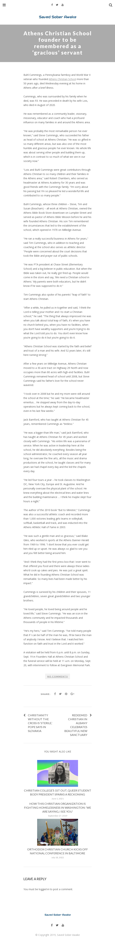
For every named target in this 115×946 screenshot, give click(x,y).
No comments (57, 676)
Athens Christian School (62, 79)
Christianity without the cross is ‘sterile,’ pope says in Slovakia (40, 723)
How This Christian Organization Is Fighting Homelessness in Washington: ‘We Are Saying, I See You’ (57, 807)
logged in (44, 889)
